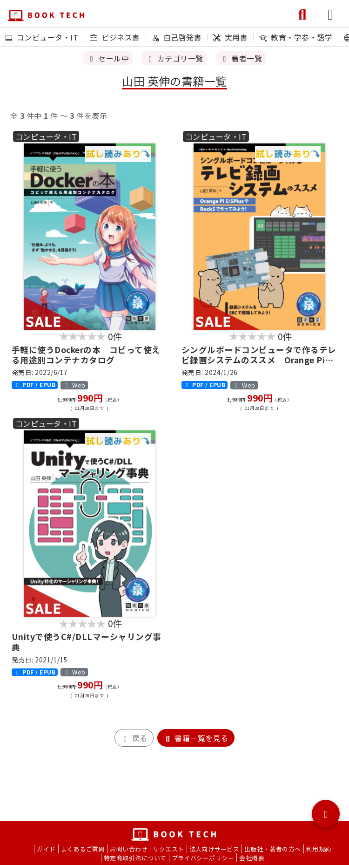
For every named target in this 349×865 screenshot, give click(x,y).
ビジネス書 (115, 37)
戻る (134, 737)
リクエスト (168, 849)
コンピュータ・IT (41, 37)
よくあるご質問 (83, 849)
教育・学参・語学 (295, 37)
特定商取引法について (135, 857)
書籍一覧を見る (195, 737)
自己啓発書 (176, 37)
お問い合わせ (129, 849)
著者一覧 (241, 58)
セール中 (108, 58)
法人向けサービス (214, 849)
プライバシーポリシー (203, 857)
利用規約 (318, 849)
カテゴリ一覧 (174, 58)
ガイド (46, 849)
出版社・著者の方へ (272, 849)
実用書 (230, 37)
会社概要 (251, 857)
